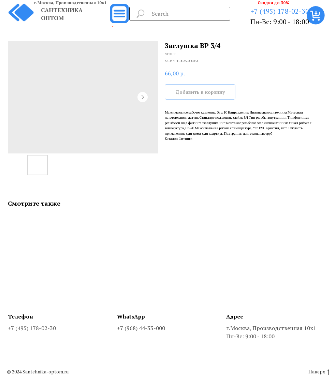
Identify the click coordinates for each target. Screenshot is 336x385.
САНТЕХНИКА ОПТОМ (62, 14)
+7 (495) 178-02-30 (279, 11)
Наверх (318, 372)
